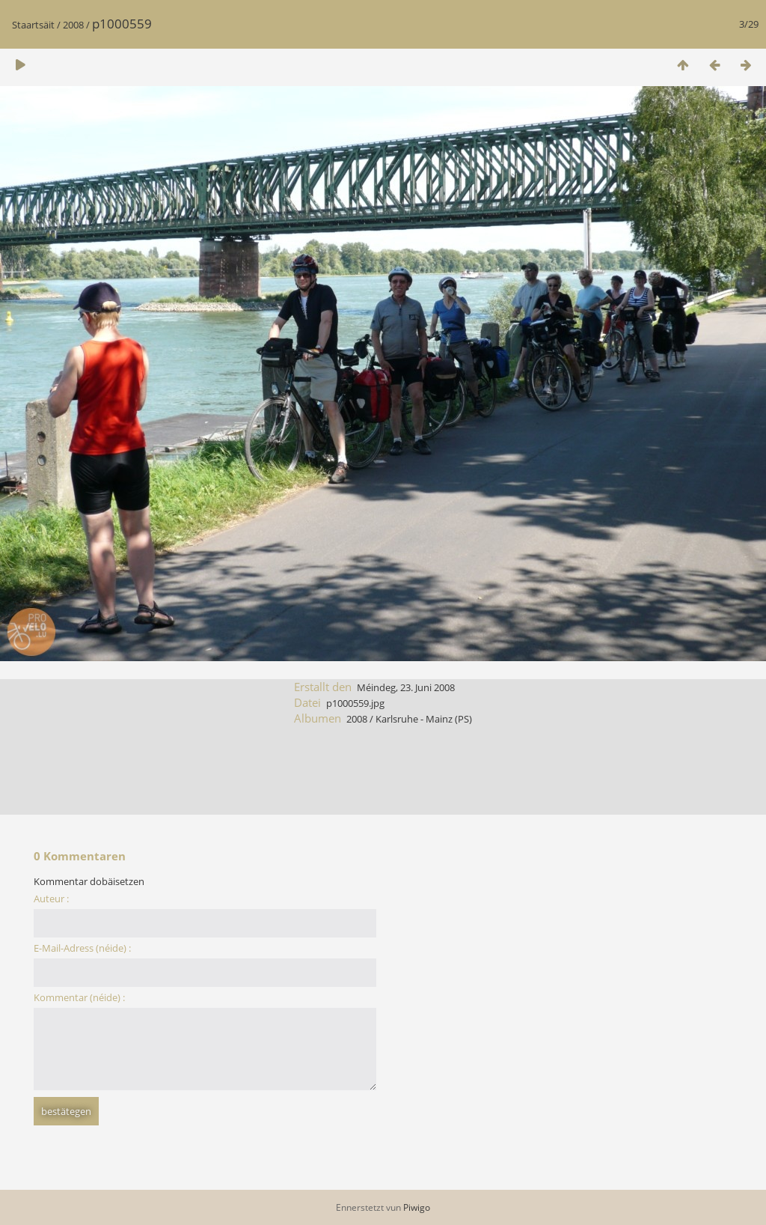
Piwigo (416, 1207)
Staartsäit (33, 24)
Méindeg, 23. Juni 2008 (406, 687)
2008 (73, 24)
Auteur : (51, 898)
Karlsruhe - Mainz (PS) (424, 719)
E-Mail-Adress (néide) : (82, 948)
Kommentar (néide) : (79, 997)
